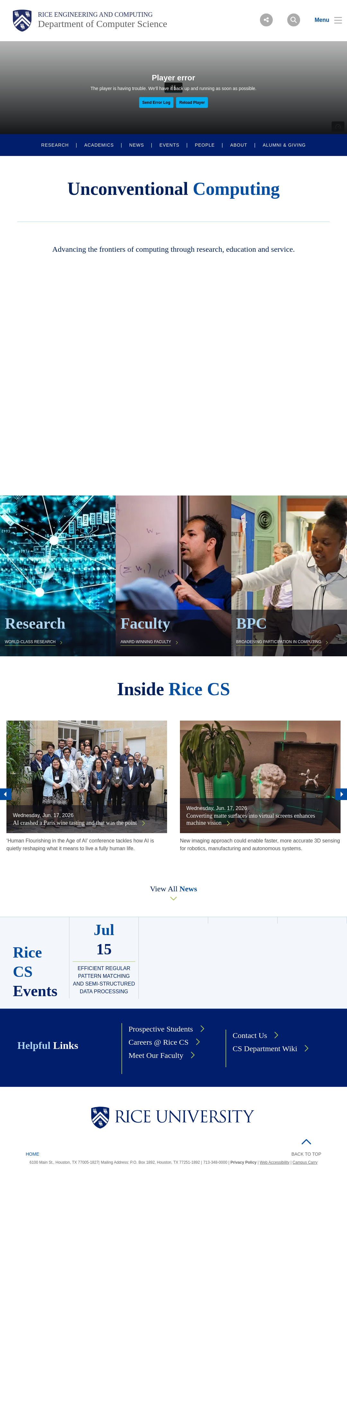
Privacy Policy (243, 1162)
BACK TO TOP (306, 1154)
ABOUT (238, 145)
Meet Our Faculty (156, 1055)
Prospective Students (161, 1029)
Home (32, 1154)
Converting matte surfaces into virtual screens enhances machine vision (250, 819)
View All (173, 889)
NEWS (136, 145)
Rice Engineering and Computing (95, 14)
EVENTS (169, 145)
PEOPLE (205, 145)
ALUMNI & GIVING (284, 145)
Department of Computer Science (102, 23)
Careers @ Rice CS (159, 1042)
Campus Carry (305, 1162)
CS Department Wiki (265, 1048)
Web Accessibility (274, 1162)
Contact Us (250, 1035)
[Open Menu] (324, 20)
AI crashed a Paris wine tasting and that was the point (75, 823)
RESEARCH (55, 145)
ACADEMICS (99, 145)
